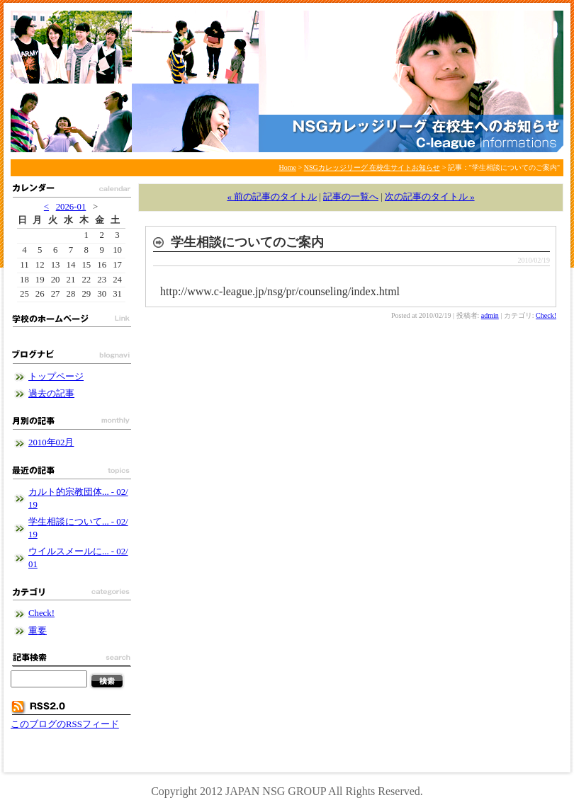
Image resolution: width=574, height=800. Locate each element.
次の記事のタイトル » (430, 197)
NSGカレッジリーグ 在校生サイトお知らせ (372, 167)
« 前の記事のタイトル (272, 197)
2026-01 (71, 207)
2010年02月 (51, 442)
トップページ (56, 377)
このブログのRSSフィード (65, 724)
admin (490, 315)
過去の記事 (51, 394)
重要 (37, 631)
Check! (546, 315)
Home (287, 167)
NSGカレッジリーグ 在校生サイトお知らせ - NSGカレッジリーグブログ (287, 81)
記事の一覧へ (350, 197)
